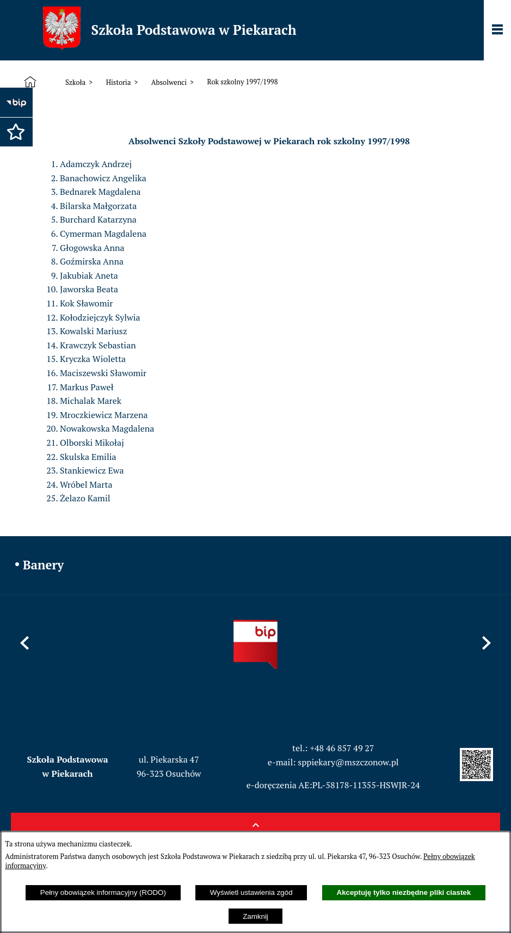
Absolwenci (169, 82)
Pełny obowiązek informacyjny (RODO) (103, 892)
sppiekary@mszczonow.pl (348, 762)
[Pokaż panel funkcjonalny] (497, 30)
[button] (13, 129)
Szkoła (75, 82)
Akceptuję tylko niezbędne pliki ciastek (404, 892)
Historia (118, 82)
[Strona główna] (32, 82)
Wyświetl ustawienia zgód (251, 892)
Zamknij (255, 916)
